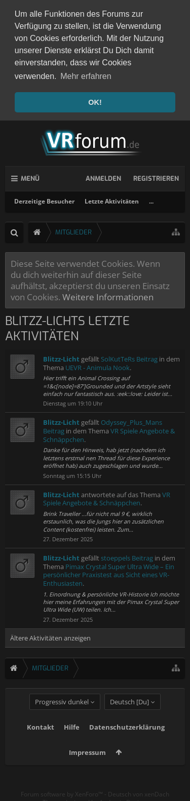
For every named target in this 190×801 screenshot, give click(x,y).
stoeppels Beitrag (127, 555)
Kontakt (40, 742)
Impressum (87, 768)
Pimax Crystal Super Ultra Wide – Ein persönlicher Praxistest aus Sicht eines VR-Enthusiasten (108, 572)
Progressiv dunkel (62, 717)
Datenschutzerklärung (127, 742)
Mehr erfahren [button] (85, 76)
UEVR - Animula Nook (97, 365)
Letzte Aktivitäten (112, 198)
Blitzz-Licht (61, 356)
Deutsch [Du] (129, 717)
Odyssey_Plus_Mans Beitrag (102, 424)
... (151, 198)
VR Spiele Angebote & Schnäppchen (106, 496)
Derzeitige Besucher (44, 198)
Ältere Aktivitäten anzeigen (50, 635)
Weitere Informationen (108, 295)
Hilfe (72, 742)
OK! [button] (94, 102)
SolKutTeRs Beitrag (129, 356)
